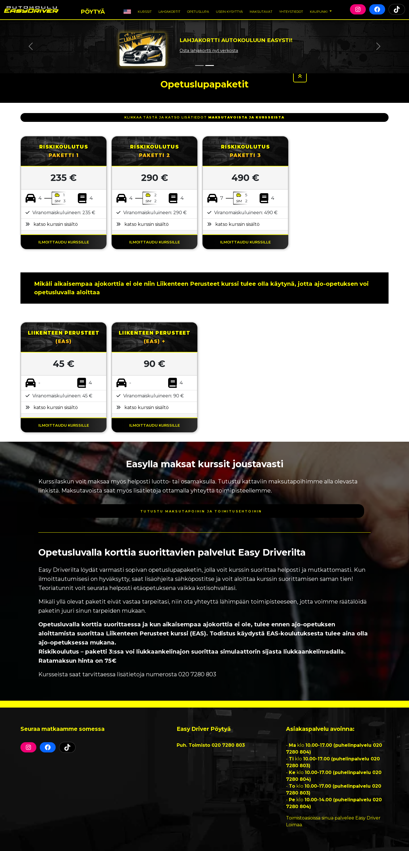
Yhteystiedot (291, 11)
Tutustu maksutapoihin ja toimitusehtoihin (201, 511)
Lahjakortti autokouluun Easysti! (236, 40)
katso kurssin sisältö (56, 224)
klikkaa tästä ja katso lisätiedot (204, 117)
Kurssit (145, 11)
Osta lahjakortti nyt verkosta (209, 50)
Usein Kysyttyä (229, 11)
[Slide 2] (209, 65)
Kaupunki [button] (319, 11)
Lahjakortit (169, 11)
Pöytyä (93, 10)
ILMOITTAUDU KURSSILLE (63, 241)
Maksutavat (261, 11)
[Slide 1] (199, 65)
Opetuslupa (198, 11)
